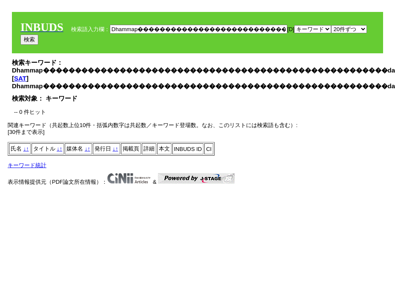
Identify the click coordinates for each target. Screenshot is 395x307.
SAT (20, 78)
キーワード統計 (27, 165)
